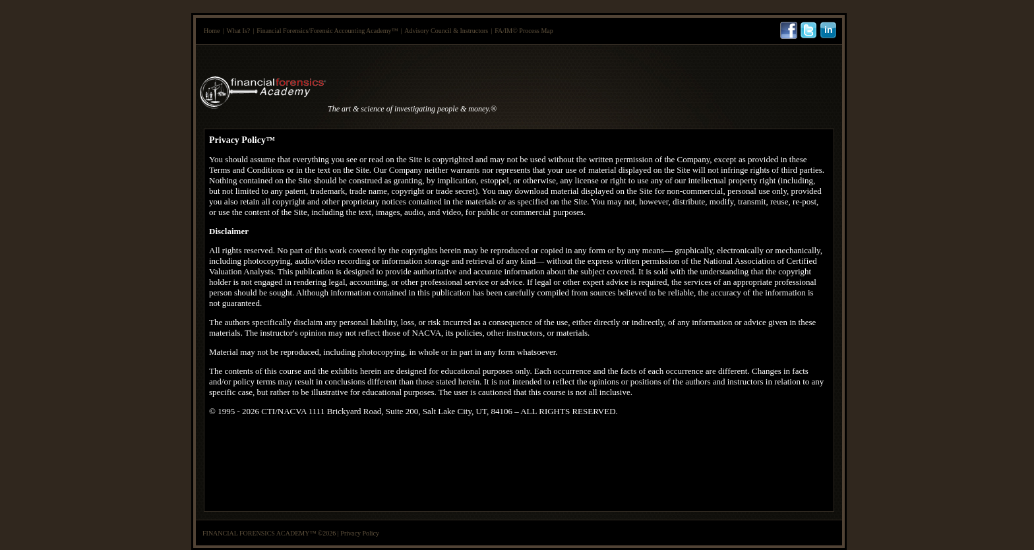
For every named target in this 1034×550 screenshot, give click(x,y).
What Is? (238, 30)
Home (212, 30)
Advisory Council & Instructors (446, 30)
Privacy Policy (359, 533)
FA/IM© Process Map (524, 30)
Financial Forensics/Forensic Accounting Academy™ (327, 30)
